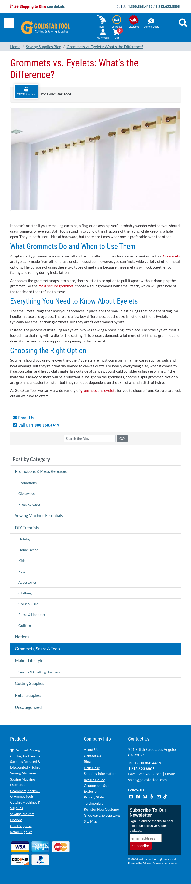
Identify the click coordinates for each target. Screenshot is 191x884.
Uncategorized (28, 707)
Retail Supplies (28, 695)
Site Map (90, 821)
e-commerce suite (166, 863)
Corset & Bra (28, 604)
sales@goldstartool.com (147, 779)
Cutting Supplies (29, 683)
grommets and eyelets (98, 390)
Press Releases (29, 504)
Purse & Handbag (31, 615)
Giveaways (26, 493)
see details (56, 6)
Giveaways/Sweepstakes (102, 815)
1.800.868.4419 (140, 6)
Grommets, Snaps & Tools (37, 648)
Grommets (171, 256)
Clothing (25, 593)
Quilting (24, 625)
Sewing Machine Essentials (39, 515)
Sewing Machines (23, 773)
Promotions (27, 483)
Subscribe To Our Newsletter (148, 813)
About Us (91, 749)
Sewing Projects (22, 814)
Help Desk (92, 768)
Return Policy (94, 780)
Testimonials (93, 803)
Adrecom (148, 863)
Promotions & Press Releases (41, 471)
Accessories (27, 582)
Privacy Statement (98, 797)
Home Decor (28, 550)
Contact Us (92, 756)
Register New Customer (102, 809)
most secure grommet (55, 286)
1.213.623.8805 (167, 6)
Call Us (36, 425)
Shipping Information (100, 773)
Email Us (23, 417)
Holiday (24, 539)
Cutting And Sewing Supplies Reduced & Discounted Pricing (25, 761)
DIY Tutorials (27, 527)
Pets (21, 571)
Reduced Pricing (25, 750)
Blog (87, 761)
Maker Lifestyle (29, 660)
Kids (21, 560)
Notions (22, 636)
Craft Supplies (21, 826)
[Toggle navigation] (9, 23)
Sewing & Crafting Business (39, 672)
